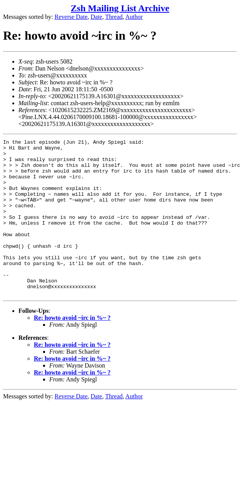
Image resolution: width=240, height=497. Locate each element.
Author (134, 16)
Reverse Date (71, 16)
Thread (113, 16)
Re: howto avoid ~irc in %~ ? (72, 349)
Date (96, 16)
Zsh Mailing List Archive (120, 8)
